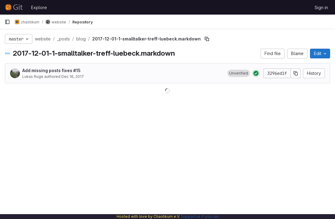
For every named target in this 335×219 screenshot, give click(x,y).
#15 (77, 70)
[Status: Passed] (256, 73)
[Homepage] (14, 7)
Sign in (321, 7)
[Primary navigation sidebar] (7, 22)
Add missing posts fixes (51, 70)
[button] (238, 73)
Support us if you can (200, 216)
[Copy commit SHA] (296, 73)
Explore (39, 7)
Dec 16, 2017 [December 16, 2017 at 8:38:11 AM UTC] (72, 76)
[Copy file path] (207, 39)
